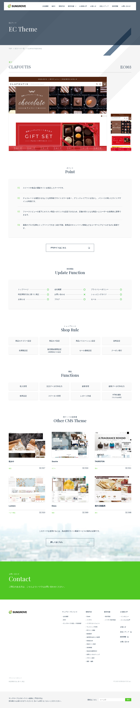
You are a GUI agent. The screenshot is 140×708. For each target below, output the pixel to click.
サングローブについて (69, 612)
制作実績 (107, 612)
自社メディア (124, 632)
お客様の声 (124, 612)
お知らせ (123, 627)
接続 (128, 699)
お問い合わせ (124, 642)
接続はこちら (92, 700)
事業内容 (89, 612)
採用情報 (123, 637)
